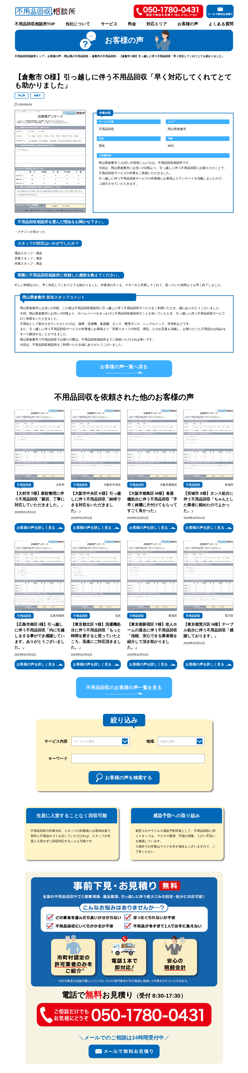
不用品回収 (24, 484)
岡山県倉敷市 (177, 129)
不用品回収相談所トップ (29, 56)
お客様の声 (187, 24)
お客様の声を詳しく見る (36, 528)
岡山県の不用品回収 (76, 56)
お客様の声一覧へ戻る (124, 366)
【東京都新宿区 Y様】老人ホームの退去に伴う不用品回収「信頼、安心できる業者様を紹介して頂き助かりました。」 (152, 635)
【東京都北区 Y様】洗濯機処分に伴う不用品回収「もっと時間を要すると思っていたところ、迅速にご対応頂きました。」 (96, 635)
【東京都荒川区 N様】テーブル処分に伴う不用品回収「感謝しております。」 (208, 630)
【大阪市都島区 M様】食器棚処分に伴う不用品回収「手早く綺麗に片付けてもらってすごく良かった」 (152, 502)
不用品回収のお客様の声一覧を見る (124, 687)
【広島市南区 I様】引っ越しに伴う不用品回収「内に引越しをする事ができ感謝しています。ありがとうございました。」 (40, 635)
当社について (77, 24)
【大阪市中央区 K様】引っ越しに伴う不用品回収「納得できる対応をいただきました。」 (96, 502)
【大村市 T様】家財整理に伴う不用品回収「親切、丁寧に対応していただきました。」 (40, 499)
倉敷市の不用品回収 (104, 56)
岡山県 (21, 95)
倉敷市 (37, 95)
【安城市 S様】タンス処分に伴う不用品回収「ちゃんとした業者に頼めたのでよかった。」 (208, 502)
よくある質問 (220, 24)
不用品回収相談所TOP (35, 24)
